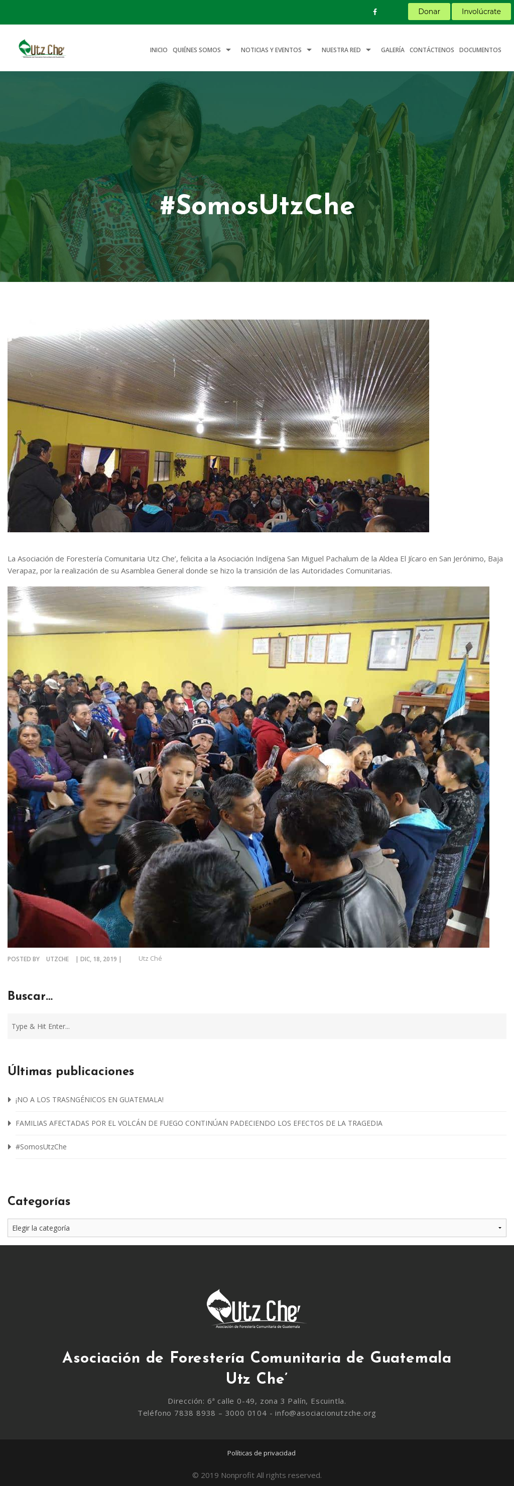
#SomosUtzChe (41, 1146)
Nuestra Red (341, 50)
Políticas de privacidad (261, 1452)
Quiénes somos (197, 50)
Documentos (480, 50)
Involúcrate (481, 11)
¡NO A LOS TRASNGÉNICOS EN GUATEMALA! (90, 1099)
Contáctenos (432, 50)
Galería (393, 50)
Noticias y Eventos (271, 50)
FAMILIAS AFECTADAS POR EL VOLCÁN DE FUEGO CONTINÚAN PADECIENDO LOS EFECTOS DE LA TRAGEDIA (199, 1123)
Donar (429, 11)
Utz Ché (150, 958)
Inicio (159, 50)
